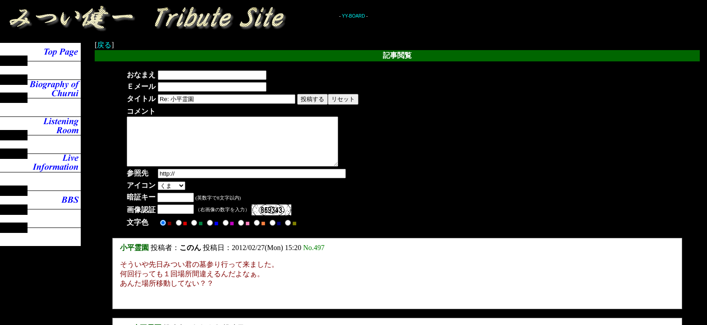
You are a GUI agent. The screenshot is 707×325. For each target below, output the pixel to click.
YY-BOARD (353, 16)
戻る (104, 45)
